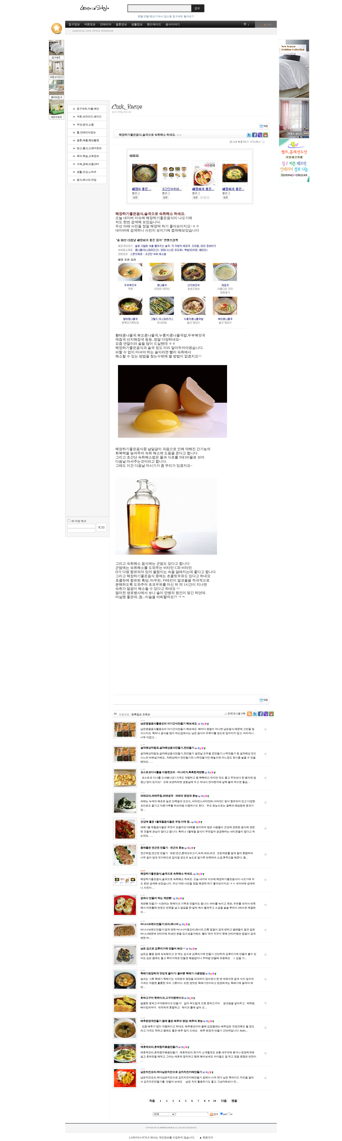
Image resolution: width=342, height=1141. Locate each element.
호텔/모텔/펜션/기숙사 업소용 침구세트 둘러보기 (166, 16)
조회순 (146, 714)
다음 (224, 1100)
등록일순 (136, 714)
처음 (152, 1100)
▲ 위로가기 (206, 1137)
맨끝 (234, 1100)
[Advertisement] (171, 67)
